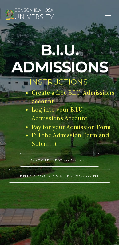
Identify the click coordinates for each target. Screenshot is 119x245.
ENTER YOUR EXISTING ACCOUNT (59, 176)
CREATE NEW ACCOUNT (59, 160)
